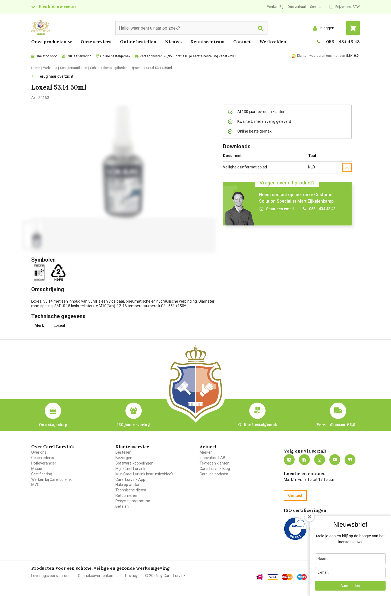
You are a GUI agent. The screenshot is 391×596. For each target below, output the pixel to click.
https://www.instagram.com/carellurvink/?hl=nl (319, 459)
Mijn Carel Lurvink (130, 468)
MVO (35, 484)
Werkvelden (272, 41)
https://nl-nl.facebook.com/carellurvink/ (304, 459)
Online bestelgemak (115, 56)
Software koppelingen (134, 463)
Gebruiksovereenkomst (98, 575)
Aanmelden (350, 585)
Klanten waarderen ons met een (321, 56)
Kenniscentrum (207, 41)
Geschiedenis (42, 458)
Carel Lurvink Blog (215, 468)
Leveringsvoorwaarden (51, 575)
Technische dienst (130, 490)
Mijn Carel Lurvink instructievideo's (144, 474)
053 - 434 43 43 (343, 41)
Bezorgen (123, 458)
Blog (350, 459)
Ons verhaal (297, 7)
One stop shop (46, 56)
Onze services (96, 41)
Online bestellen (138, 41)
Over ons (38, 452)
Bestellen (123, 452)
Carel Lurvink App (130, 479)
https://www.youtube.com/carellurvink (334, 459)
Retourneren (126, 495)
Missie (36, 468)
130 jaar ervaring (79, 56)
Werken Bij (275, 7)
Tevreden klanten (214, 463)
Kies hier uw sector (57, 6)
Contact (242, 41)
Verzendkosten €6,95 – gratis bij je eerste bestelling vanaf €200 (188, 56)
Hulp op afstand (129, 484)
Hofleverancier (43, 463)
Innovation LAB (212, 458)
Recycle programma (132, 501)
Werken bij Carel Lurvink (51, 479)
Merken (206, 452)
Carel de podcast (214, 474)
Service (315, 7)
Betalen (122, 506)
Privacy (131, 575)
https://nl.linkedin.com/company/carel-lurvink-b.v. (289, 459)
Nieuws (173, 41)
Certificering (41, 474)
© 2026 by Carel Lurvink (165, 575)
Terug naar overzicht (55, 76)
